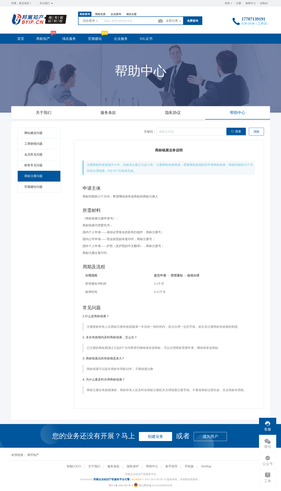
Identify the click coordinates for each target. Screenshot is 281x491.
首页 (20, 38)
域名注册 (131, 14)
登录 (227, 3)
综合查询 (91, 21)
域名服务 (69, 38)
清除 (256, 131)
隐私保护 (133, 466)
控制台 (264, 3)
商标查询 (85, 14)
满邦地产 (33, 455)
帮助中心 (152, 466)
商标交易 (100, 14)
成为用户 (210, 436)
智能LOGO (74, 466)
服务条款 (113, 466)
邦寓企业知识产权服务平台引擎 (111, 479)
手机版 (189, 466)
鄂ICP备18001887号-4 (121, 485)
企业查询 (116, 14)
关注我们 (46, 3)
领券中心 (250, 3)
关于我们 (94, 466)
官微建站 (95, 38)
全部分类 (174, 21)
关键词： (150, 131)
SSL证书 (146, 38)
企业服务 (121, 38)
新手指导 (171, 466)
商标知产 (43, 38)
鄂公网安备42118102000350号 (153, 485)
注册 (238, 3)
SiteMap (206, 466)
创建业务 (155, 436)
